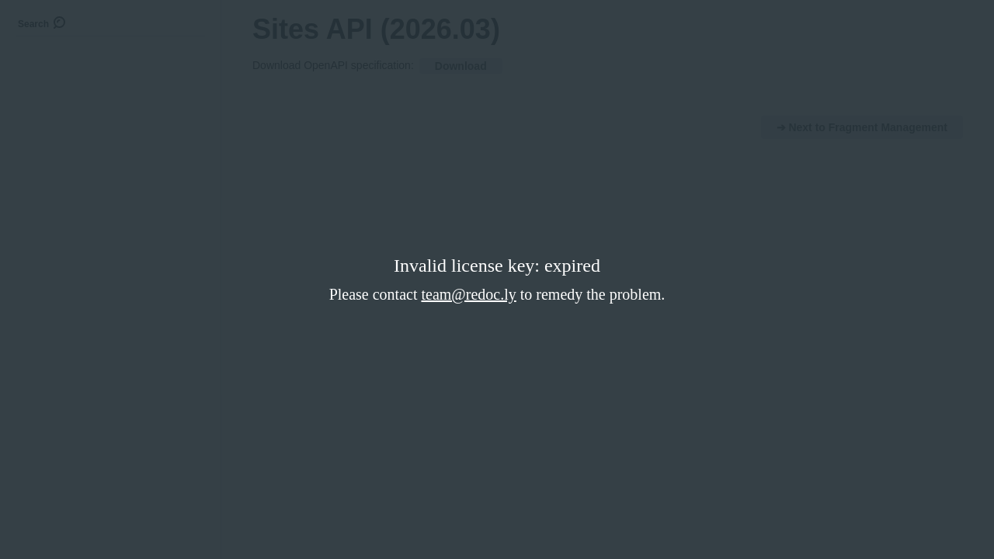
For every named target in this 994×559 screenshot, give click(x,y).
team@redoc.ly (468, 294)
